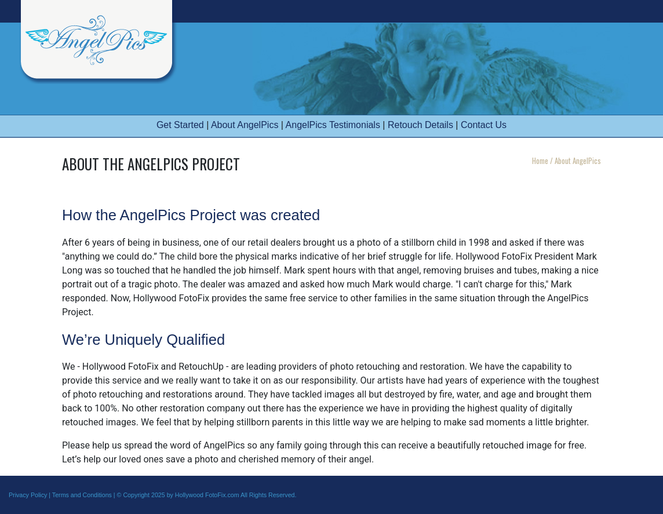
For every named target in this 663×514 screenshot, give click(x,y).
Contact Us (484, 125)
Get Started (180, 125)
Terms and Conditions (82, 494)
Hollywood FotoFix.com (207, 494)
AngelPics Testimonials (333, 125)
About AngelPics (245, 125)
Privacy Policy (28, 494)
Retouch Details (420, 125)
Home (540, 160)
